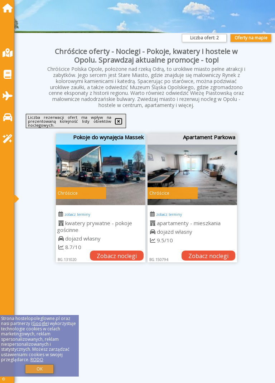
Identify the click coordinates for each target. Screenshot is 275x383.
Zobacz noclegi (117, 256)
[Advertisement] (146, 330)
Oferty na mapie (251, 38)
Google (40, 323)
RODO (36, 360)
